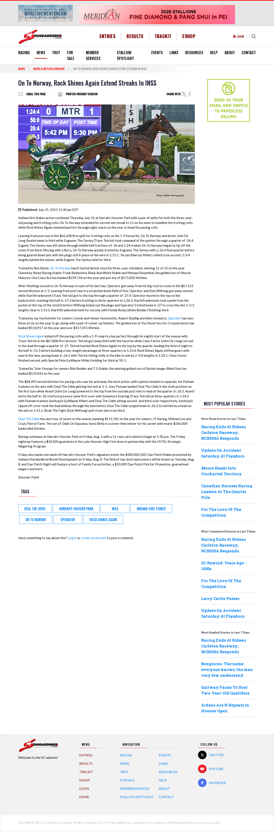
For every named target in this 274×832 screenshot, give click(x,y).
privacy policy (211, 822)
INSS (115, 508)
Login (240, 36)
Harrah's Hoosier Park (76, 508)
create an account (93, 538)
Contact (249, 52)
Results (135, 36)
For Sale (70, 55)
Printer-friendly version (82, 94)
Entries (108, 36)
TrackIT (163, 36)
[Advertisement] (228, 192)
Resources (194, 52)
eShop (188, 36)
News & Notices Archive (49, 68)
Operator (174, 318)
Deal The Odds (28, 419)
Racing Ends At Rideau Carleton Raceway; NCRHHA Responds (223, 432)
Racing (24, 52)
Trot (56, 52)
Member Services (93, 55)
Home (84, 797)
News (41, 52)
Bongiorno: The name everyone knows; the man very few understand (227, 669)
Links (174, 52)
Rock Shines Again (31, 336)
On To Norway (60, 268)
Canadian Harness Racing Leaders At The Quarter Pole (226, 491)
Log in (72, 538)
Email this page (36, 94)
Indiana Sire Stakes (151, 508)
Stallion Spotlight (125, 55)
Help (214, 52)
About (230, 52)
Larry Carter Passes (220, 598)
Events (157, 52)
